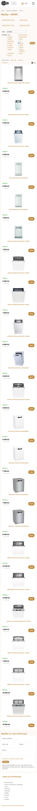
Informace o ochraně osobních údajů (12, 758)
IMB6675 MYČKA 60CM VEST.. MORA (18, 684)
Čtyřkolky (7, 791)
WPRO (10, 49)
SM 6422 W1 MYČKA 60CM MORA (18, 431)
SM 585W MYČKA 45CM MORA (18, 209)
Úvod (2, 10)
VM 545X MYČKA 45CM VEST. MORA (18, 241)
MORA (21, 43)
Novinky (7, 795)
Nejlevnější (13, 60)
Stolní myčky (23, 20)
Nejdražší (20, 60)
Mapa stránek (20, 805)
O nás (6, 797)
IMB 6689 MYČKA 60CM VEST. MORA (18, 589)
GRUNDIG (11, 53)
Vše (9, 35)
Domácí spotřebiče (11, 10)
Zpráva (4, 750)
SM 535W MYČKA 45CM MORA (18, 178)
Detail (31, 92)
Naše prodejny (9, 782)
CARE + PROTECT (22, 50)
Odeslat (5, 762)
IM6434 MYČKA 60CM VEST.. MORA (18, 653)
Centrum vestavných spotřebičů (14, 784)
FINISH (21, 47)
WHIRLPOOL (23, 37)
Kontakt (7, 799)
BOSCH (10, 37)
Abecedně (5, 62)
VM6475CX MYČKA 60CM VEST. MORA (18, 716)
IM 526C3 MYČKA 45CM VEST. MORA (18, 336)
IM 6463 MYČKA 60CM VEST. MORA (18, 273)
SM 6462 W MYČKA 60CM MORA (18, 463)
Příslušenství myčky (8, 20)
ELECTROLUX (23, 35)
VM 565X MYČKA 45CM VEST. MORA (18, 83)
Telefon (21, 744)
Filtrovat (32, 43)
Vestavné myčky (24, 25)
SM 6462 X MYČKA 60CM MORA (18, 494)
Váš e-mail (5, 744)
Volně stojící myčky (8, 25)
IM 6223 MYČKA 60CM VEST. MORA (18, 304)
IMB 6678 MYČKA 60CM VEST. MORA (18, 558)
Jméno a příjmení (7, 738)
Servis (6, 786)
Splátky (7, 793)
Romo (21, 53)
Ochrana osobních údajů (8, 805)
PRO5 (21, 45)
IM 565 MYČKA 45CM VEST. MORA (18, 114)
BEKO (21, 39)
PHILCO (10, 43)
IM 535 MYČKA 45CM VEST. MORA (18, 146)
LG (20, 41)
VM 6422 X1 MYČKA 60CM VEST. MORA (18, 621)
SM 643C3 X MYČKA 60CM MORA (18, 526)
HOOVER (10, 47)
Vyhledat (13, 3)
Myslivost (7, 789)
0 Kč (26, 3)
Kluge (9, 55)
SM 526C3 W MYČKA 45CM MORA (18, 368)
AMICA (10, 39)
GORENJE (11, 41)
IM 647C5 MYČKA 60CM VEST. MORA (18, 399)
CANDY (10, 45)
